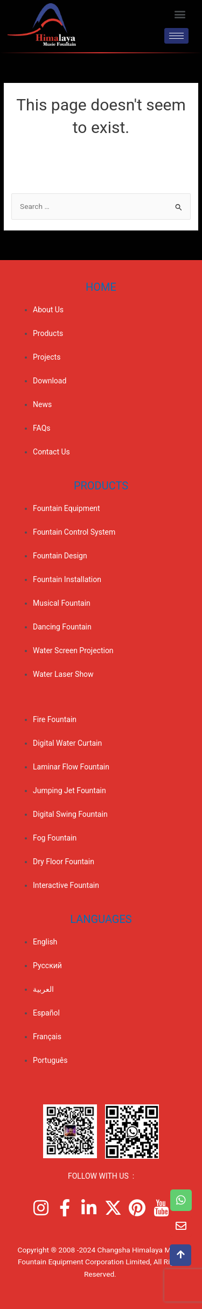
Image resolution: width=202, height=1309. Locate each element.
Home (101, 287)
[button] (180, 14)
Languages (100, 919)
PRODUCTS (101, 485)
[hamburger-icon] (176, 36)
